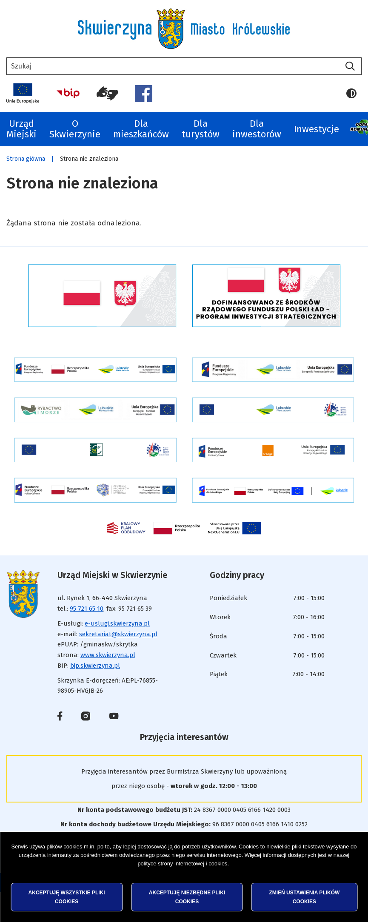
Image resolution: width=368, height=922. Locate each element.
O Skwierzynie (74, 129)
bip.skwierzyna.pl (95, 665)
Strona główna (25, 158)
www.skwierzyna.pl (107, 655)
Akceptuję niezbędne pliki (187, 897)
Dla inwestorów (256, 129)
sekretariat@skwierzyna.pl (118, 634)
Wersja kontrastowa (351, 94)
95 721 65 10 (86, 608)
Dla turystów (201, 129)
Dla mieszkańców (141, 129)
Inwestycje (316, 129)
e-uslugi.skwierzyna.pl (117, 623)
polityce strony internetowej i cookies (182, 863)
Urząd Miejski (21, 129)
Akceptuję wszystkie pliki (67, 897)
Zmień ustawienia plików (304, 897)
